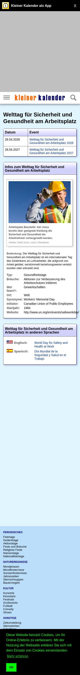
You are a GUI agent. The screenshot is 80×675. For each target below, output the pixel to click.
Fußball (7, 606)
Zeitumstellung (12, 622)
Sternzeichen (11, 626)
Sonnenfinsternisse (15, 573)
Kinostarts (9, 596)
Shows (7, 612)
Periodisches (13, 532)
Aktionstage (10, 543)
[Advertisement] (40, 52)
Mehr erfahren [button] (17, 656)
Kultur (8, 588)
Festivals (8, 599)
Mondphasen (11, 566)
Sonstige (9, 618)
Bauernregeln (11, 582)
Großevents (10, 602)
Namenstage (11, 553)
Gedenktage (10, 540)
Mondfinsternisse (13, 569)
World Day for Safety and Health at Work (51, 344)
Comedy (8, 609)
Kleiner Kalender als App (31, 6)
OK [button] (11, 667)
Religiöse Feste (12, 549)
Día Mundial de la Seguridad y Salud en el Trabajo (50, 355)
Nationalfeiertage (13, 556)
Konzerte (8, 593)
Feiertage (9, 537)
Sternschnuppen (13, 579)
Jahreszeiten (11, 576)
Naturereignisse (15, 561)
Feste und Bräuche (15, 546)
